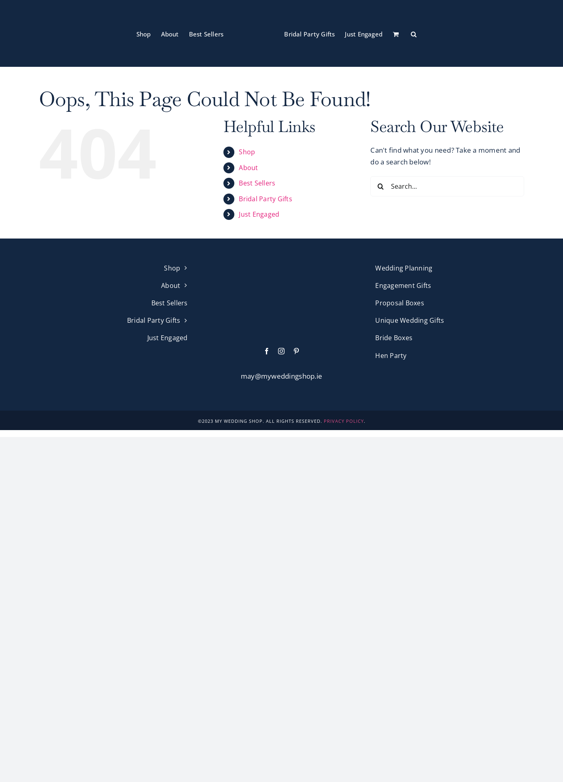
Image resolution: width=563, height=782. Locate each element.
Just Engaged (259, 214)
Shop (247, 151)
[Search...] (447, 186)
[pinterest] (296, 351)
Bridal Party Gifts (265, 198)
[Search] (380, 186)
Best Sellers (257, 183)
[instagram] (281, 351)
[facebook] (266, 351)
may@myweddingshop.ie (281, 376)
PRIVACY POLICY (344, 421)
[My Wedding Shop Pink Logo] (281, 266)
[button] (413, 34)
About (248, 167)
